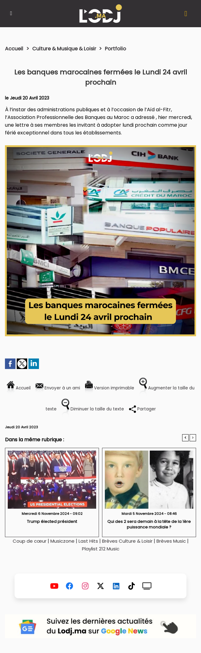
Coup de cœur (25, 541)
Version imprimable (120, 387)
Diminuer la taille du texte (102, 408)
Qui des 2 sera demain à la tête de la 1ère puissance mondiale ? (149, 524)
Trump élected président (52, 521)
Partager (157, 408)
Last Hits (87, 541)
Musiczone (60, 541)
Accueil (14, 48)
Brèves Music (174, 541)
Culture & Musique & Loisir (68, 48)
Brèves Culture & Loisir (128, 541)
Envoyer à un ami (62, 387)
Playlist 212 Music (100, 549)
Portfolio (122, 48)
